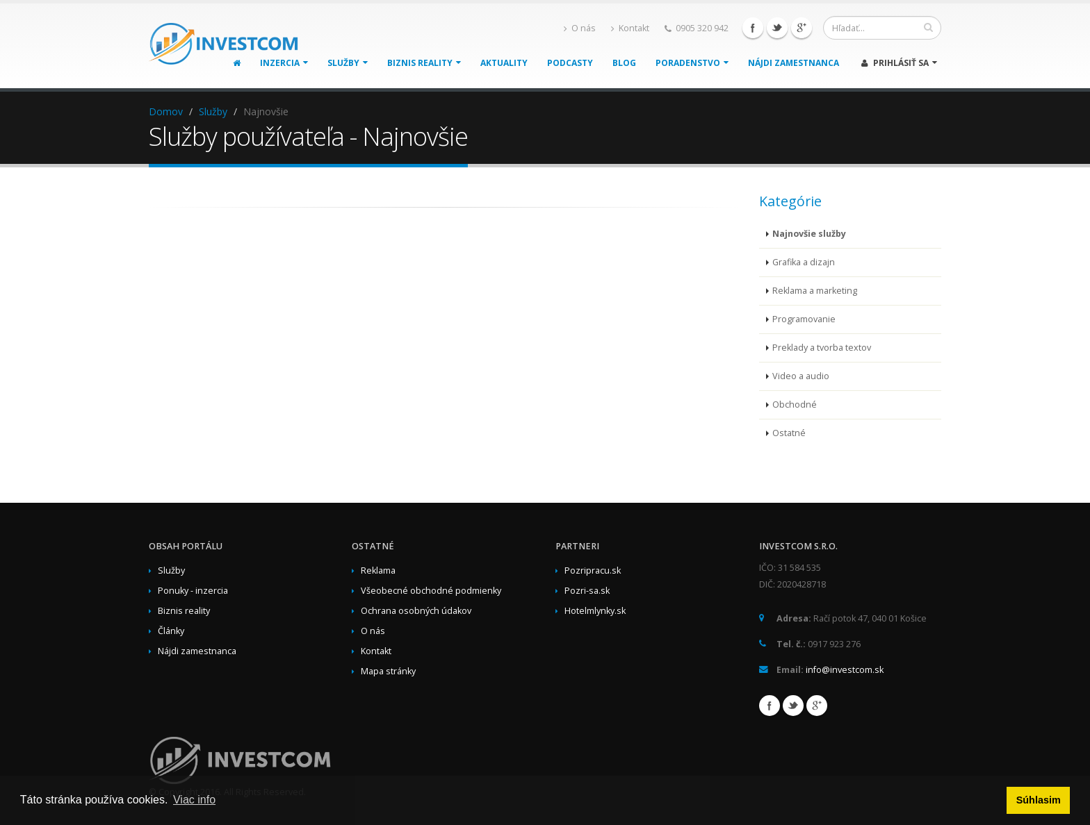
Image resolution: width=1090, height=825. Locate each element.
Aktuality (504, 63)
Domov (166, 111)
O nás (580, 28)
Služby (347, 63)
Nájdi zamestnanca (793, 63)
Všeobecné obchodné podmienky (431, 591)
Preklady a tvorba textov (821, 347)
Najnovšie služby (809, 234)
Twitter (777, 27)
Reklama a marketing (814, 291)
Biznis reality (424, 63)
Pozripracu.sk (592, 570)
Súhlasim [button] (1038, 800)
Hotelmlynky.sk (595, 611)
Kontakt (630, 28)
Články (171, 631)
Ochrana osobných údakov (416, 611)
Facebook (752, 27)
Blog (624, 63)
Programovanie (804, 319)
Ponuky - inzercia (193, 591)
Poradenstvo (692, 63)
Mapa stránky (388, 671)
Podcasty (570, 63)
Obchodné (794, 404)
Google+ (801, 27)
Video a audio (800, 376)
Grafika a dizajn (803, 262)
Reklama (378, 570)
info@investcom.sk (845, 670)
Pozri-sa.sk (587, 591)
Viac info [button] (194, 800)
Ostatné (789, 433)
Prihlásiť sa (899, 63)
